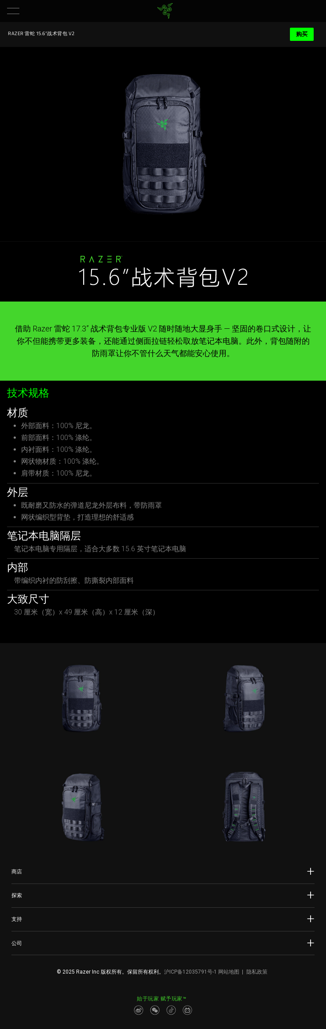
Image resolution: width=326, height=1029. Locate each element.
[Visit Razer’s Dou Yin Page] (171, 1010)
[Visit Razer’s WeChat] (154, 1010)
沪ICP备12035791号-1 (190, 972)
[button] (13, 11)
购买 (302, 34)
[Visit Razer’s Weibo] (138, 1010)
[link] (164, 11)
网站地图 (228, 972)
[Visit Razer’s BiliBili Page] (187, 1010)
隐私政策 (256, 972)
